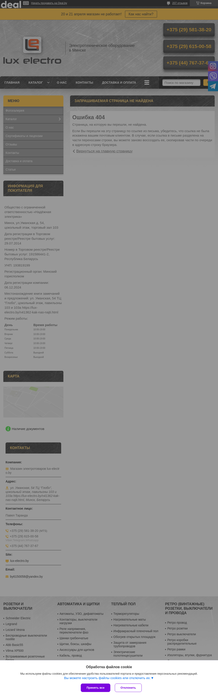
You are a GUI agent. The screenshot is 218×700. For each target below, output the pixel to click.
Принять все (96, 687)
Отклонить (128, 687)
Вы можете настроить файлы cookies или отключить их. (107, 678)
